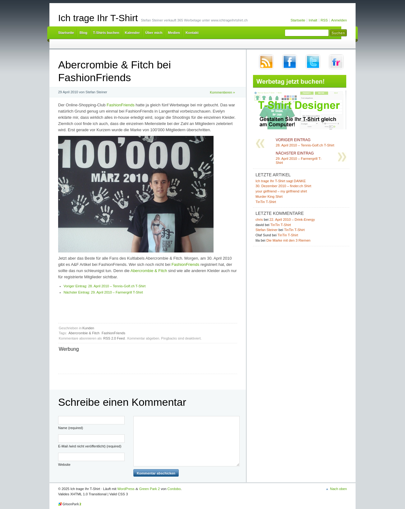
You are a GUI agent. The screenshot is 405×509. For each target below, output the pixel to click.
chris (259, 219)
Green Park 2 (149, 489)
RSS (324, 20)
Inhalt (313, 20)
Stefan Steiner (266, 230)
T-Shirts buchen (106, 33)
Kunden (88, 328)
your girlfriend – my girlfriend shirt (281, 191)
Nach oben (338, 489)
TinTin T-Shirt (265, 202)
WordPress (126, 489)
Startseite (298, 20)
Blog (83, 33)
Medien (174, 33)
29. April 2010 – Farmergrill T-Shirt (103, 292)
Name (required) (70, 428)
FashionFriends (121, 105)
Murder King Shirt (269, 196)
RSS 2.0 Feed (114, 338)
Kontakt (192, 33)
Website (64, 464)
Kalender (132, 33)
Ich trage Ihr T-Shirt (98, 18)
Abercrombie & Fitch (149, 270)
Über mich (154, 33)
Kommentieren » (222, 92)
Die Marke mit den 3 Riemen (288, 240)
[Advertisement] (131, 362)
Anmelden (339, 20)
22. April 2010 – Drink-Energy (292, 219)
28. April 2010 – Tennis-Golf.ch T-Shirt (105, 286)
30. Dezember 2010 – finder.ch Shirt (283, 186)
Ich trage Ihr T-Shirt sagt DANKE (280, 181)
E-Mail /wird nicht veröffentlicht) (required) (89, 446)
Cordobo (174, 489)
